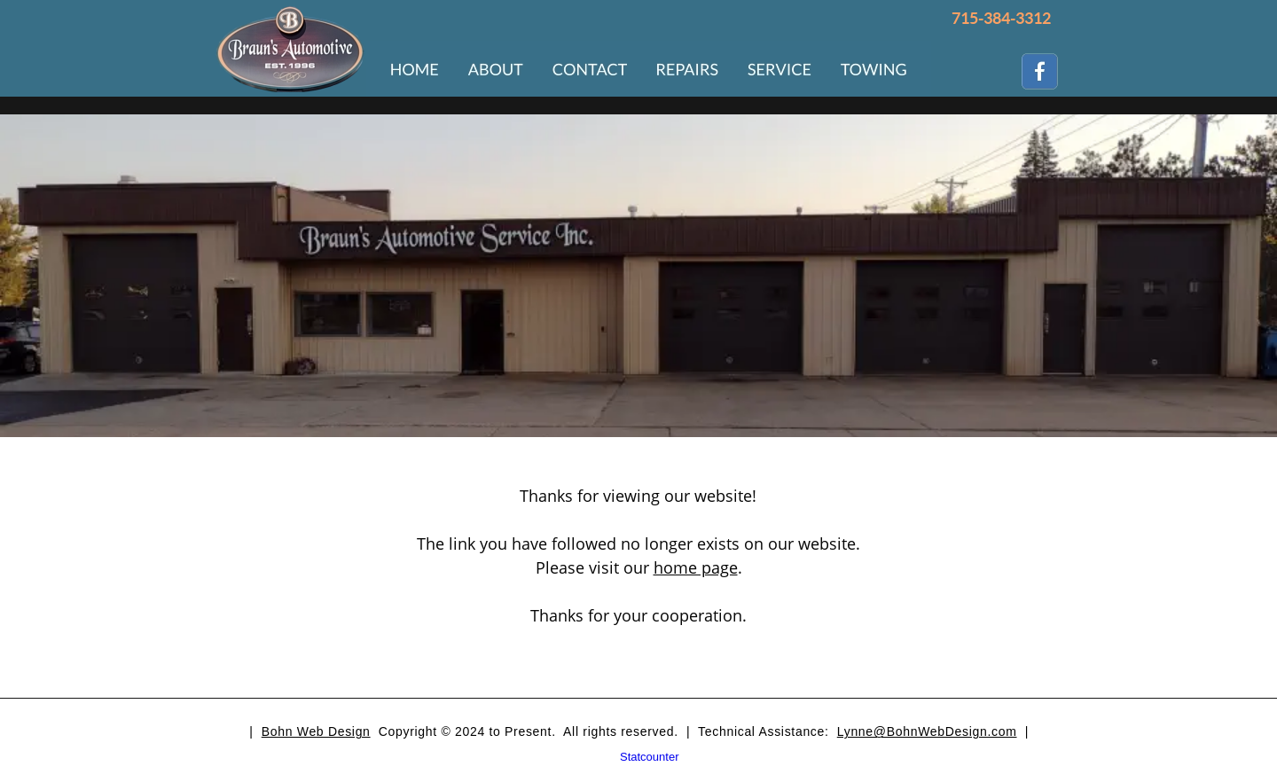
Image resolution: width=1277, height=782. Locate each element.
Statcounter (649, 756)
